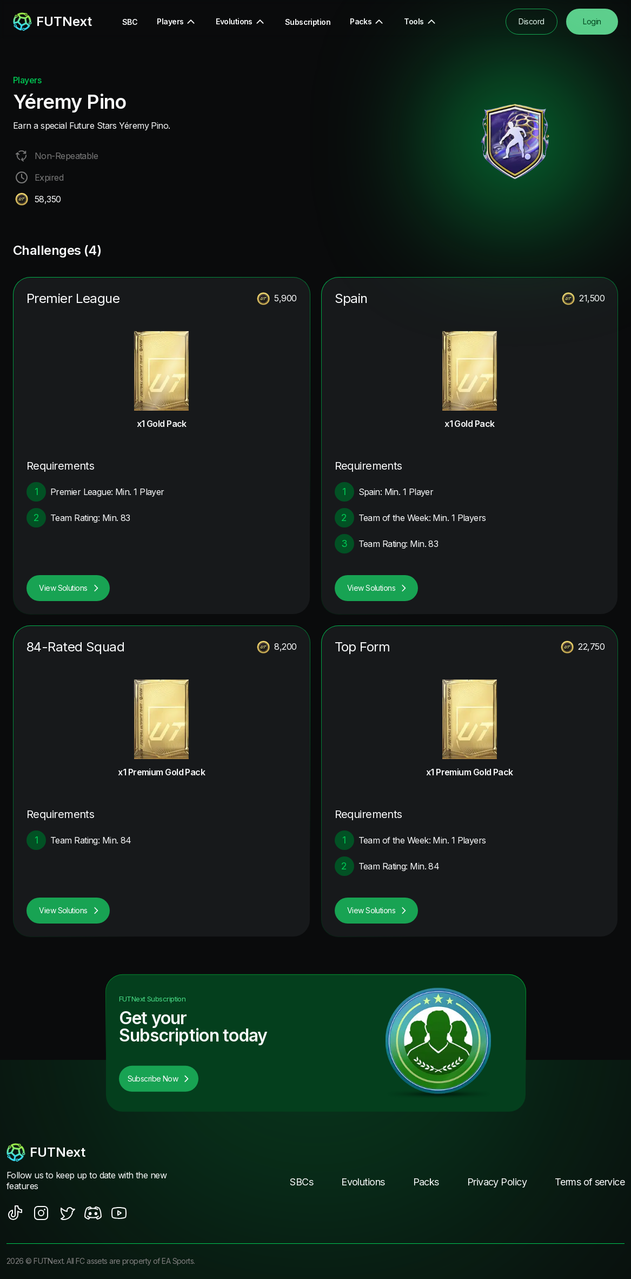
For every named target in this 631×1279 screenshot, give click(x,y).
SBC (129, 22)
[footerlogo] (99, 1152)
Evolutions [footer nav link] (362, 1182)
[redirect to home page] (52, 21)
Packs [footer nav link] (426, 1182)
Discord (531, 21)
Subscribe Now (159, 1078)
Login (592, 21)
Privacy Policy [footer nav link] (497, 1182)
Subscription (307, 22)
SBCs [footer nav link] (301, 1182)
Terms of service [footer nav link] (590, 1182)
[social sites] (15, 1213)
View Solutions (69, 587)
